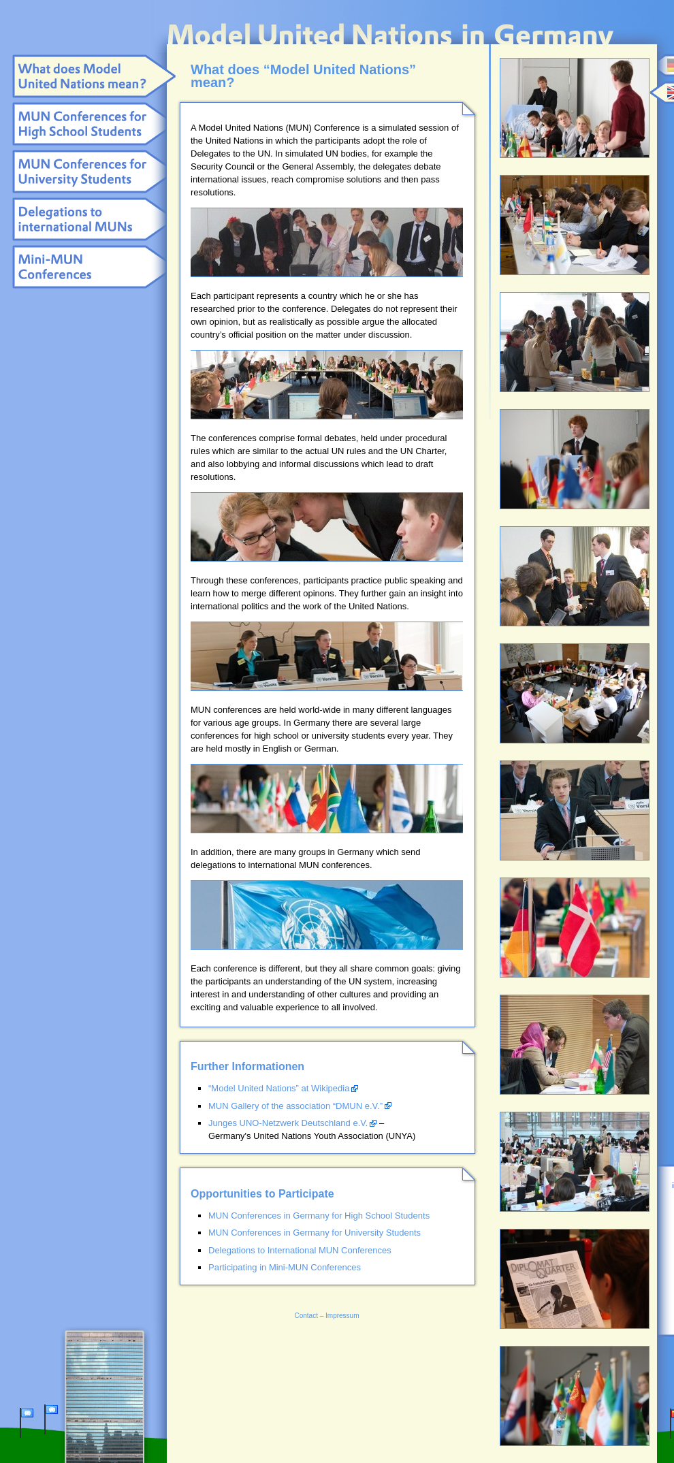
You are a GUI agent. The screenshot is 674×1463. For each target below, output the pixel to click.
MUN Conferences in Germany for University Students (314, 1232)
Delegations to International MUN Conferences (299, 1250)
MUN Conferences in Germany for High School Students (319, 1215)
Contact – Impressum (326, 1315)
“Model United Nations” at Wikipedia (278, 1088)
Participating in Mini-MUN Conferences (284, 1267)
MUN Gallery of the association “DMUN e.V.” (295, 1106)
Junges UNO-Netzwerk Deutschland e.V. (288, 1123)
